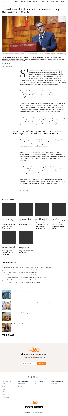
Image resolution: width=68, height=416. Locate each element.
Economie (23, 1)
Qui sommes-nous (21, 383)
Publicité (20, 384)
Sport (52, 1)
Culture (42, 1)
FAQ (35, 383)
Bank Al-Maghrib (43, 84)
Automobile (4, 392)
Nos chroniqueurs (5, 397)
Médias (47, 1)
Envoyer (41, 363)
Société (29, 1)
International (36, 1)
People (57, 1)
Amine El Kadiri (7, 63)
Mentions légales (54, 383)
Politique (17, 1)
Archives (20, 386)
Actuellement (4, 1)
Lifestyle (62, 1)
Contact (36, 384)
